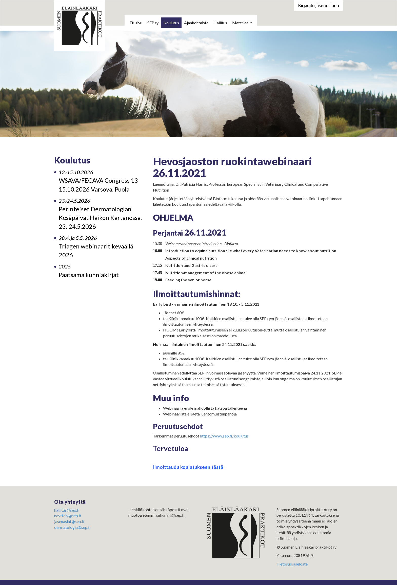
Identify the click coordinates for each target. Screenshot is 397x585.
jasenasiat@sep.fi (69, 521)
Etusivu (136, 22)
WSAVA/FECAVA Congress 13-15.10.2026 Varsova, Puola (99, 181)
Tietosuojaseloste (292, 563)
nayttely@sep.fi (67, 515)
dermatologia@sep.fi (72, 527)
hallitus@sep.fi (67, 510)
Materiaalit (242, 22)
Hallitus (220, 22)
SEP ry (152, 22)
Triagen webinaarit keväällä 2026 (96, 247)
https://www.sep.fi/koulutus (224, 435)
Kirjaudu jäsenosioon (318, 5)
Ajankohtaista (196, 22)
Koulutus (171, 22)
